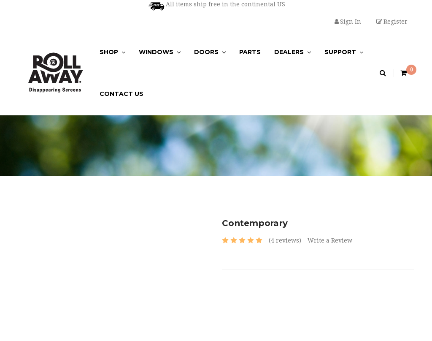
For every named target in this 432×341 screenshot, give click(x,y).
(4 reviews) (285, 240)
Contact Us (121, 94)
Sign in (348, 21)
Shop (112, 52)
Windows (160, 52)
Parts (250, 52)
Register (392, 21)
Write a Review (330, 240)
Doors (210, 52)
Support (343, 52)
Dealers (292, 52)
